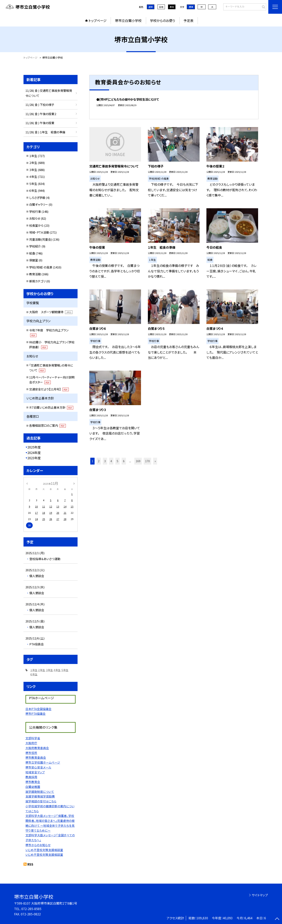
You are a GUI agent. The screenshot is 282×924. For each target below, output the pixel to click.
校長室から (36, 225)
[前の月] (27, 483)
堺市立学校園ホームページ (42, 762)
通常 (150, 6)
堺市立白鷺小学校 (128, 20)
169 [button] (138, 461)
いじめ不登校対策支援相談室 (44, 850)
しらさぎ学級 (37, 198)
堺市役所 (31, 753)
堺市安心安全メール (38, 767)
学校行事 (35, 211)
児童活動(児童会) (40, 239)
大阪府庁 (31, 743)
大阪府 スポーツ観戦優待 (50, 312)
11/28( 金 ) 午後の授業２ (40, 114)
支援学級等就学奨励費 (40, 796)
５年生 (33, 184)
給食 (32, 253)
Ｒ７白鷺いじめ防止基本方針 (51, 407)
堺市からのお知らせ (38, 845)
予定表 (188, 20)
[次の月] (74, 483)
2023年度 (34, 458)
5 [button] (117, 461)
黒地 (172, 6)
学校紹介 (35, 246)
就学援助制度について (39, 791)
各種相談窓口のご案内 (47, 425)
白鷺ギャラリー (38, 204)
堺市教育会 (32, 782)
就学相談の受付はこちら (40, 801)
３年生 (33, 170)
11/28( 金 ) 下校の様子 (39, 105)
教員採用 (31, 777)
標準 (191, 6)
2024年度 (34, 452)
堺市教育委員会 (35, 757)
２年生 (33, 163)
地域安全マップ (35, 772)
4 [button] (111, 461)
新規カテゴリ (37, 281)
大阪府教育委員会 (37, 748)
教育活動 (35, 274)
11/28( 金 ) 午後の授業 (39, 123)
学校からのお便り (162, 20)
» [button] (155, 461)
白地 (161, 6)
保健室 (33, 260)
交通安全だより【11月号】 (49, 389)
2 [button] (98, 461)
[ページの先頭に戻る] (277, 919)
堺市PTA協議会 (35, 713)
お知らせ (34, 218)
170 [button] (147, 461)
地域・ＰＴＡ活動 (39, 232)
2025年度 (34, 447)
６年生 (33, 190)
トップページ (98, 20)
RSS (30, 864)
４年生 (33, 177)
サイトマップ (260, 895)
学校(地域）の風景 (40, 267)
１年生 (33, 156)
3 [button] (105, 461)
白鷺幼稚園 (32, 787)
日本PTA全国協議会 (38, 709)
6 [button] (124, 461)
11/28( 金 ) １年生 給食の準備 (45, 132)
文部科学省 (32, 738)
